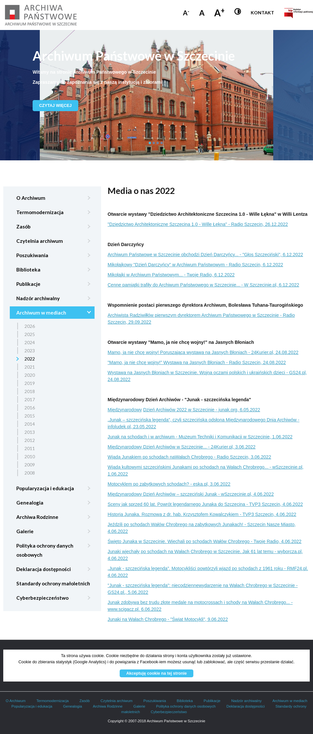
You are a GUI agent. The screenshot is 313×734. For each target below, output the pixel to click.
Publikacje (28, 284)
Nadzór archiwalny (38, 298)
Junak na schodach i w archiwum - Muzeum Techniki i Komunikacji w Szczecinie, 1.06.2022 (200, 436)
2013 (29, 432)
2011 (29, 448)
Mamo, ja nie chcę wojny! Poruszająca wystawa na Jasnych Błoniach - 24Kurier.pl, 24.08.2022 (203, 352)
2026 (29, 326)
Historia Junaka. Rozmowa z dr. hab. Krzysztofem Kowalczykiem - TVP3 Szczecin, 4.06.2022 (202, 514)
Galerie (25, 531)
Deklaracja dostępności (43, 569)
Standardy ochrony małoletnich (53, 583)
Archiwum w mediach (41, 313)
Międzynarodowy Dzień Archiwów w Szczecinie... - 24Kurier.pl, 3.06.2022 (182, 446)
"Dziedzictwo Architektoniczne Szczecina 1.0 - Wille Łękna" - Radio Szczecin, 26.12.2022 (198, 224)
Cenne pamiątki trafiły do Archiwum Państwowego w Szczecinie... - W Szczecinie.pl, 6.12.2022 (203, 284)
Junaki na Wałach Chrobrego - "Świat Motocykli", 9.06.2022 (168, 619)
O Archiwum (30, 198)
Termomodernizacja (40, 212)
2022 (29, 358)
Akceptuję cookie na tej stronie (156, 673)
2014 (29, 424)
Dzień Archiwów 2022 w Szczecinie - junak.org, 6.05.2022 (201, 409)
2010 (29, 456)
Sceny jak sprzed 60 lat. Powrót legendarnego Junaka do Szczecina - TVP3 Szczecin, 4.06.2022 (205, 504)
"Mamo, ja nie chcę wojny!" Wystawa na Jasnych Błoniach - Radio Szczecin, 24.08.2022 (197, 362)
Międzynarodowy (125, 409)
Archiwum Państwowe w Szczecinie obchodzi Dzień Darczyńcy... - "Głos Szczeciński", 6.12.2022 (205, 254)
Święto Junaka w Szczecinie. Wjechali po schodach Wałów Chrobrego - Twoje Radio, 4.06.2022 (205, 541)
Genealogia (29, 503)
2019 (29, 383)
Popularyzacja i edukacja (45, 488)
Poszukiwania (32, 255)
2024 (29, 342)
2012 (29, 440)
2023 (29, 350)
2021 (29, 367)
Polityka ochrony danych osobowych (44, 550)
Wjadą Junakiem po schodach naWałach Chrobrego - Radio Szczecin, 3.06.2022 (189, 457)
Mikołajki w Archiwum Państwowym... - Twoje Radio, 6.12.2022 (171, 274)
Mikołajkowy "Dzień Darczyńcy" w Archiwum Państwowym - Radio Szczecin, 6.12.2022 (195, 264)
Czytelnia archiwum (39, 241)
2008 (29, 473)
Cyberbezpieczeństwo (42, 598)
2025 (29, 334)
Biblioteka (28, 269)
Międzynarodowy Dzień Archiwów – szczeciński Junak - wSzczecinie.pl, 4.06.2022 (191, 494)
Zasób (23, 226)
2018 (29, 391)
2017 (29, 399)
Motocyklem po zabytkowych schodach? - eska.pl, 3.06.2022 (169, 484)
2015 (29, 415)
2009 (29, 464)
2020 (29, 375)
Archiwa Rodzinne (37, 517)
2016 (29, 407)
